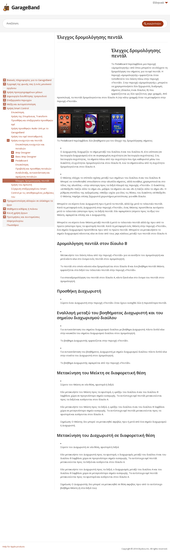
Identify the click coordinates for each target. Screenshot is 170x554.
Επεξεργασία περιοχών (19, 100)
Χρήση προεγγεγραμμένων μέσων (24, 92)
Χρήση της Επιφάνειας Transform (29, 116)
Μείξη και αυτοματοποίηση (21, 104)
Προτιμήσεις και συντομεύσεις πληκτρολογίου (23, 218)
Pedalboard (21, 160)
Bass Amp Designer (25, 156)
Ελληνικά (160, 2)
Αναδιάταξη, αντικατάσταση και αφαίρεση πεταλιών (32, 174)
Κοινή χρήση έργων (17, 212)
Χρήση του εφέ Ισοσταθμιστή (26, 136)
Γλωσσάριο (13, 224)
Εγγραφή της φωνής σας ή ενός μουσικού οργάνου (29, 86)
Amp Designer (23, 152)
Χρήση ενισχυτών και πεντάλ (26, 140)
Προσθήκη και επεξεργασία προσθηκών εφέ (32, 122)
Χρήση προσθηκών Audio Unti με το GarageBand (29, 130)
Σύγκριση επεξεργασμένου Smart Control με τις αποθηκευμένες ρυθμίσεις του (32, 192)
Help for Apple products (13, 546)
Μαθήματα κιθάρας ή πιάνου (22, 208)
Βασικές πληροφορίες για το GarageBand (29, 80)
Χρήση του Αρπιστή (21, 184)
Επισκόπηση (17, 112)
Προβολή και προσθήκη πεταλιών (33, 168)
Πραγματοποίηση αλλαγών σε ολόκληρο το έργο (30, 202)
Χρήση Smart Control (18, 108)
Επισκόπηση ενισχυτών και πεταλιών (29, 146)
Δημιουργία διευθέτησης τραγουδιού (27, 96)
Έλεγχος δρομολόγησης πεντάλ (32, 180)
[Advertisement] (83, 69)
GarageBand (25, 7)
